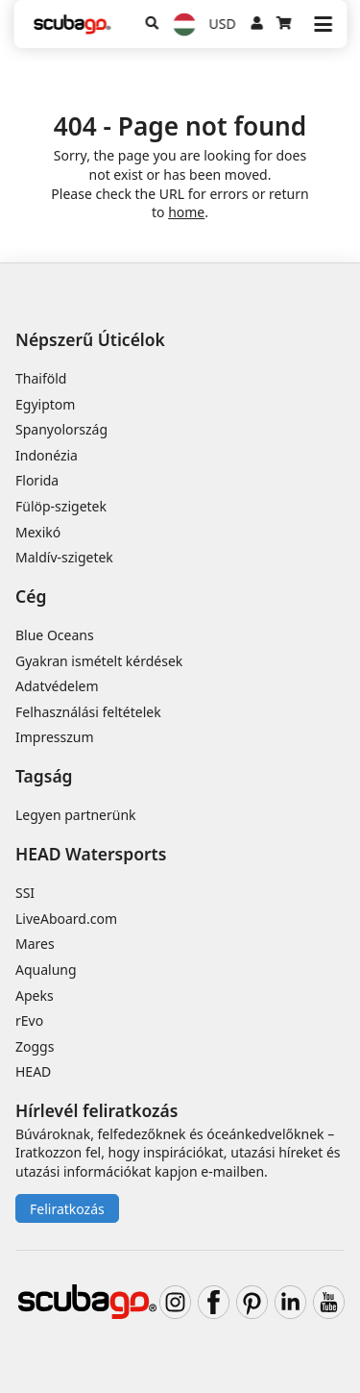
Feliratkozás (67, 1209)
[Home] (72, 24)
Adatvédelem (57, 686)
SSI (25, 892)
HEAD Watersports (90, 853)
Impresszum (54, 737)
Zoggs (34, 1046)
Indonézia (46, 455)
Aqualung (46, 969)
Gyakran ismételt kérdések (98, 661)
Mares (35, 943)
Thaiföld (40, 378)
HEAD (33, 1071)
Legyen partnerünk (75, 815)
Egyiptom (45, 404)
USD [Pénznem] (222, 23)
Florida (37, 480)
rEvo (29, 1020)
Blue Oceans (54, 635)
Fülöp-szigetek (61, 506)
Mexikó (37, 532)
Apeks (34, 995)
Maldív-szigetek (64, 557)
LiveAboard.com (66, 918)
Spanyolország (61, 429)
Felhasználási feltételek (88, 712)
